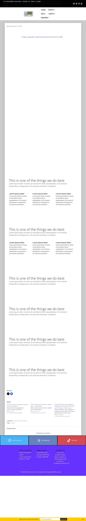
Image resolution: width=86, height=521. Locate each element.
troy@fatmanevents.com (61, 505)
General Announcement (20, 461)
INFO (43, 14)
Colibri (63, 514)
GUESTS (52, 14)
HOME (43, 10)
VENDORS (45, 18)
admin (10, 26)
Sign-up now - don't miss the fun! (28, 519)
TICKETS (51, 10)
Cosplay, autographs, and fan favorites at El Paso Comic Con (40, 38)
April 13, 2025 (18, 26)
